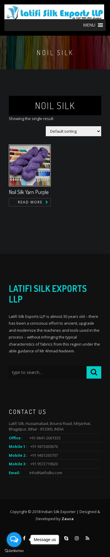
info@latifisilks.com (45, 472)
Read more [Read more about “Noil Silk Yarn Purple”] (30, 202)
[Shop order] (73, 131)
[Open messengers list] (14, 539)
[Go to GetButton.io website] (14, 551)
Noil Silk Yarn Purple (29, 192)
